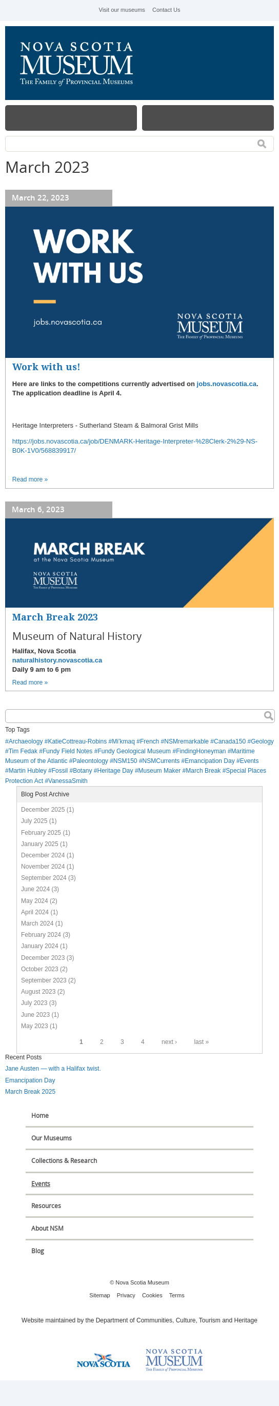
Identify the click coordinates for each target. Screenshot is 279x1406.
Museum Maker (159, 770)
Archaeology (26, 741)
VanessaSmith (67, 781)
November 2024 (43, 866)
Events (249, 761)
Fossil (60, 770)
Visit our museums (122, 10)
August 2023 (38, 991)
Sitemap (99, 1295)
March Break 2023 (55, 617)
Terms (177, 1295)
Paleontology (90, 761)
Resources (46, 1205)
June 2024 (35, 889)
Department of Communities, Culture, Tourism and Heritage (176, 1320)
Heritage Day (115, 770)
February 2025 (41, 832)
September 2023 (44, 980)
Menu (71, 118)
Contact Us (166, 10)
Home (40, 1115)
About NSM (47, 1228)
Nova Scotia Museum (82, 63)
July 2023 (34, 1003)
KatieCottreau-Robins (77, 741)
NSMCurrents (161, 761)
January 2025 (39, 844)
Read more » (30, 479)
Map (208, 118)
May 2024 (34, 901)
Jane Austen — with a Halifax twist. (53, 1068)
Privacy (126, 1295)
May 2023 (34, 1026)
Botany (82, 770)
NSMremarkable (186, 741)
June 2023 (35, 1014)
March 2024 (37, 923)
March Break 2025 (30, 1091)
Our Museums (51, 1138)
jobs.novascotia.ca (226, 384)
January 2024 (39, 946)
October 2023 (39, 969)
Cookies (152, 1295)
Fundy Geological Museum (134, 751)
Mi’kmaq (123, 741)
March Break (203, 770)
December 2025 (43, 809)
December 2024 (43, 855)
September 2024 (44, 877)
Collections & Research (64, 1160)
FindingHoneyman (201, 751)
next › (169, 1042)
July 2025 (34, 821)
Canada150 (230, 741)
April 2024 (35, 912)
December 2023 (43, 957)
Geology (262, 741)
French (149, 741)
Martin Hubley (28, 770)
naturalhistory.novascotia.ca (57, 660)
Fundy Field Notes (67, 751)
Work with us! (46, 366)
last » (201, 1042)
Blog (37, 1251)
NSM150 (125, 761)
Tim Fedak (23, 751)
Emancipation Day (209, 761)
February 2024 (41, 934)
